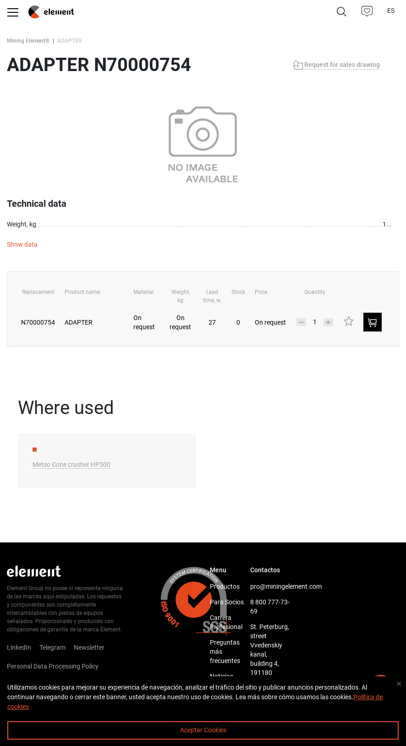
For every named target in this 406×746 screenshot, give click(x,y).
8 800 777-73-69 (270, 606)
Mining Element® (28, 41)
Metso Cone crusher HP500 (71, 464)
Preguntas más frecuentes (225, 651)
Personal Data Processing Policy (53, 666)
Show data (22, 244)
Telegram (52, 647)
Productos (225, 586)
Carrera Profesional (226, 622)
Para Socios (227, 602)
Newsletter (89, 647)
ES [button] (391, 10)
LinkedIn (19, 647)
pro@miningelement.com (270, 586)
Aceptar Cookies (203, 730)
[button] (367, 11)
